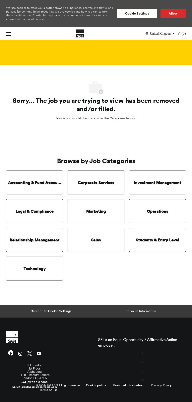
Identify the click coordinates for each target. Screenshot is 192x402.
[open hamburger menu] (8, 33)
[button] (137, 13)
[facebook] (10, 353)
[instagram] (20, 353)
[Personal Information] (141, 311)
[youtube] (38, 353)
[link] (34, 337)
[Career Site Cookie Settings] (51, 311)
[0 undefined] (181, 33)
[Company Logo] (80, 33)
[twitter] (29, 353)
